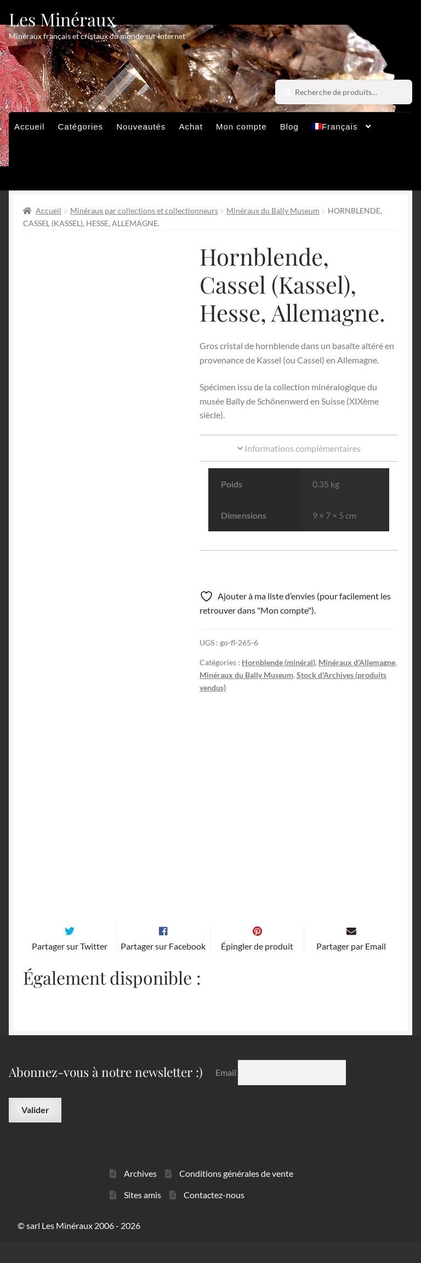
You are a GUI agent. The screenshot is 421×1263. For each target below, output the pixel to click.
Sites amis (142, 1216)
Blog (289, 126)
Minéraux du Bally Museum (273, 210)
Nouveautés (141, 126)
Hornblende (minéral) (278, 662)
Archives (140, 1194)
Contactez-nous (214, 1216)
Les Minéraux (62, 19)
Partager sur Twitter (69, 967)
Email (226, 1093)
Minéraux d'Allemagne (356, 662)
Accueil (29, 126)
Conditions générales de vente (236, 1194)
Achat (190, 126)
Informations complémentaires (299, 448)
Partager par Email (351, 967)
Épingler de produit (257, 967)
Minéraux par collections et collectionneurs (144, 210)
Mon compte (241, 126)
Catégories (81, 126)
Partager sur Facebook (163, 967)
